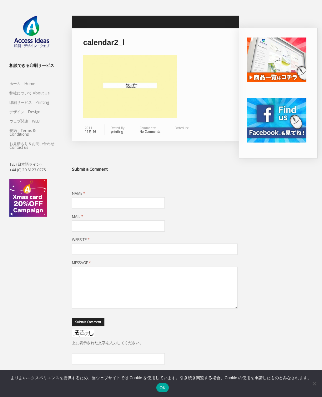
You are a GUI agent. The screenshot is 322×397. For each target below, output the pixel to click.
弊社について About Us (31, 93)
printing (117, 131)
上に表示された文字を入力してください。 (107, 350)
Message (81, 263)
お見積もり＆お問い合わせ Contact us (31, 145)
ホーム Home (22, 83)
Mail (77, 217)
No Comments (149, 131)
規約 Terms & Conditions (22, 132)
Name (78, 193)
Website (81, 240)
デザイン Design (24, 111)
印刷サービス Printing (29, 102)
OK (162, 387)
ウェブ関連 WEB (24, 121)
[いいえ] (314, 383)
